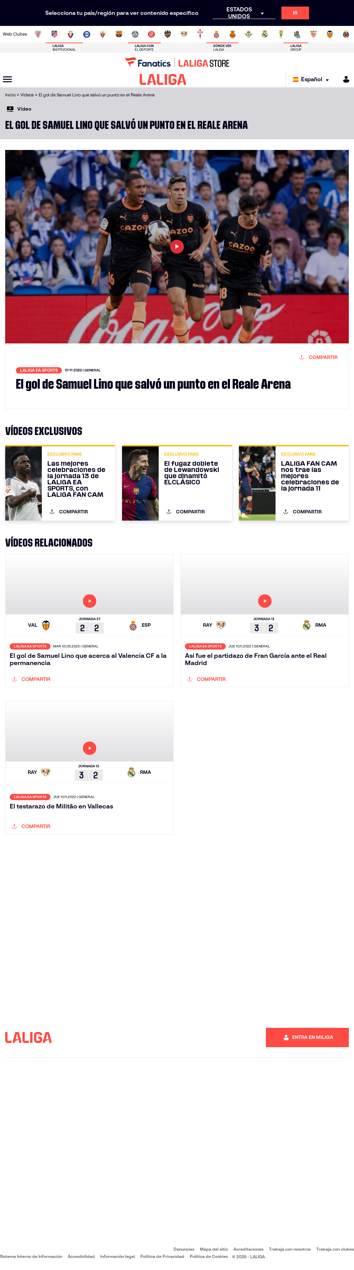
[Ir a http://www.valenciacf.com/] (330, 34)
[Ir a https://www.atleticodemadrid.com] (54, 34)
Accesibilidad (81, 1256)
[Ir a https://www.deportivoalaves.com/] (87, 34)
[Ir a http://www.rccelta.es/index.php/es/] (200, 34)
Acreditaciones (248, 1249)
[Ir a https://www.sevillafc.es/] (313, 34)
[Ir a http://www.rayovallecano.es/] (184, 34)
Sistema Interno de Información (31, 1256)
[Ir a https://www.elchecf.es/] (102, 34)
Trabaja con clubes (335, 1249)
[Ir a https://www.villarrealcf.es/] (346, 34)
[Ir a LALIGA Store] (177, 62)
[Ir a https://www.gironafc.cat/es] (151, 34)
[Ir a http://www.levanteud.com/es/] (167, 34)
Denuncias (184, 1249)
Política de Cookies (209, 1256)
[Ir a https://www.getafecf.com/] (135, 34)
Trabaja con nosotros (290, 1249)
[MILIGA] (344, 79)
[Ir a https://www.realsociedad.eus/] (297, 34)
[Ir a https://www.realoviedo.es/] (281, 34)
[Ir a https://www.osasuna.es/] (70, 34)
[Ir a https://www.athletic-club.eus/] (38, 34)
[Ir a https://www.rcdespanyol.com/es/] (216, 34)
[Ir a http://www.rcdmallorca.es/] (232, 34)
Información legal (117, 1256)
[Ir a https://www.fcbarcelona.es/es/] (119, 34)
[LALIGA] (163, 79)
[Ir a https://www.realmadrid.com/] (265, 34)
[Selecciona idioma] (313, 80)
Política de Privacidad (162, 1256)
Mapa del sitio (214, 1249)
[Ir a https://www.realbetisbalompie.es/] (248, 34)
